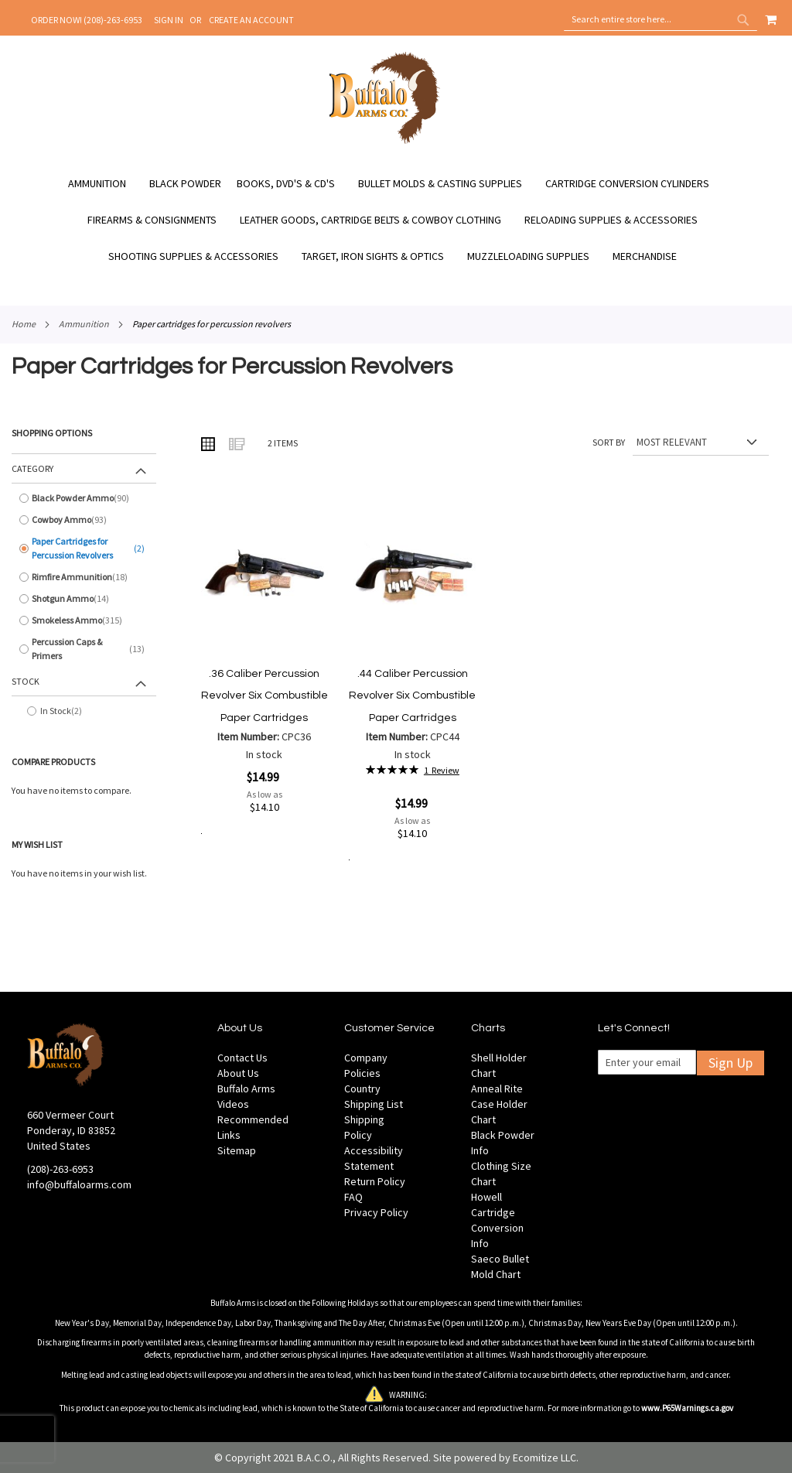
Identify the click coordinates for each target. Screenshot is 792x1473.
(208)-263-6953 (60, 1169)
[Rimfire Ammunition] (83, 577)
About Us (238, 1073)
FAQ (353, 1197)
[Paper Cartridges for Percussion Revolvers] (83, 548)
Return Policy (374, 1181)
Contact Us (242, 1058)
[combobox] (660, 19)
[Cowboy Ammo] (83, 520)
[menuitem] (105, 184)
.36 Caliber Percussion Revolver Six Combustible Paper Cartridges (264, 695)
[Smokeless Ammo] (83, 620)
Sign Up (730, 1062)
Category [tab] (32, 468)
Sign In (168, 20)
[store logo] (384, 142)
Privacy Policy (376, 1212)
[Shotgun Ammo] (83, 599)
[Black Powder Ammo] (83, 498)
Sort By (608, 442)
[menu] (396, 220)
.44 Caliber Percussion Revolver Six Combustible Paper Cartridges (412, 695)
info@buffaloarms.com (79, 1184)
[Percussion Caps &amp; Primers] (83, 649)
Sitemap (236, 1150)
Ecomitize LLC (544, 1457)
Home (24, 324)
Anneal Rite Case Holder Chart (499, 1104)
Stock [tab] (25, 681)
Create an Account (251, 20)
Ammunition (84, 324)
